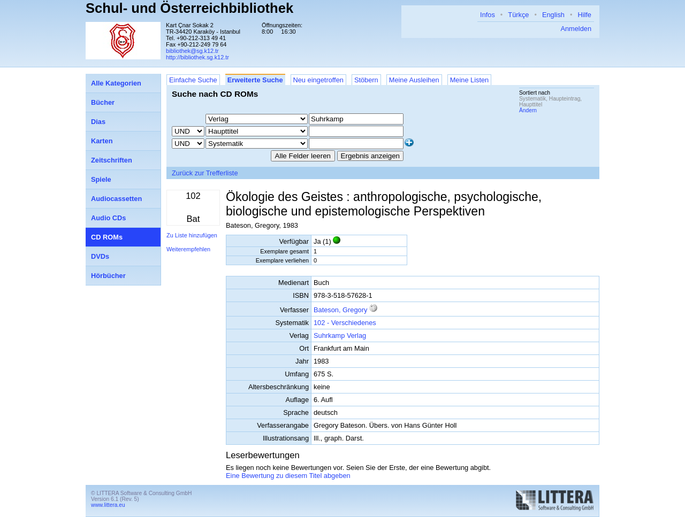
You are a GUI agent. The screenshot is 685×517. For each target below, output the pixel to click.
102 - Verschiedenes (345, 323)
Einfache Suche (193, 80)
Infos (487, 15)
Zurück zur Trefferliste (205, 173)
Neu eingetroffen (318, 80)
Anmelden (575, 29)
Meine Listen (469, 80)
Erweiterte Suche (255, 80)
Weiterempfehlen (188, 249)
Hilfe (584, 15)
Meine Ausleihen (414, 80)
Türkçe (518, 15)
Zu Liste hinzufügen (191, 235)
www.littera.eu (108, 505)
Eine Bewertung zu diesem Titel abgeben (288, 476)
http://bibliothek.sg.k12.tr (197, 57)
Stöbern (366, 80)
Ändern (528, 110)
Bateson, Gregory (340, 310)
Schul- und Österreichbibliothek (189, 8)
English (553, 15)
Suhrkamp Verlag (340, 335)
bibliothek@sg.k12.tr (192, 51)
